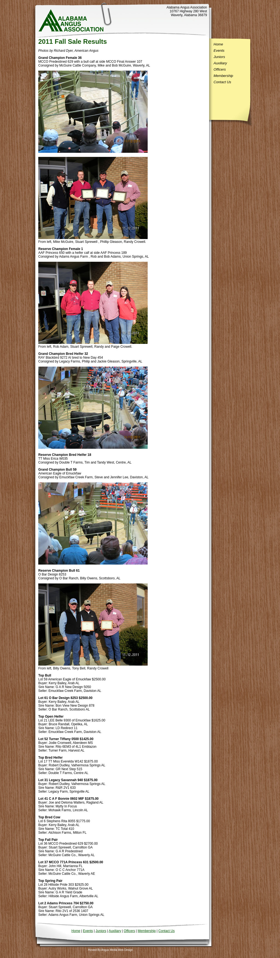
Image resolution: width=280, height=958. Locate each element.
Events (219, 50)
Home (218, 44)
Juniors (219, 57)
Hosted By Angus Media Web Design (110, 949)
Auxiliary (220, 63)
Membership (223, 76)
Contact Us (222, 82)
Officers (220, 69)
